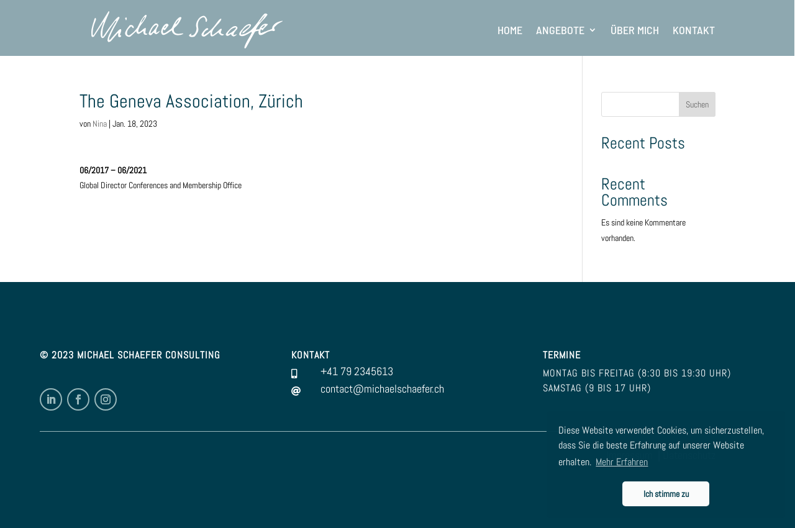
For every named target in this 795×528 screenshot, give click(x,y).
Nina (100, 123)
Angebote (560, 30)
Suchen (697, 104)
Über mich (635, 30)
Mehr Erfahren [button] (622, 461)
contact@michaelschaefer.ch (382, 388)
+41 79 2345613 (356, 371)
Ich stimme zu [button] (666, 493)
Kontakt (694, 30)
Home (509, 30)
